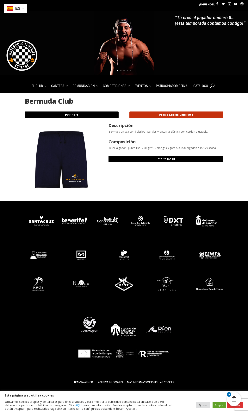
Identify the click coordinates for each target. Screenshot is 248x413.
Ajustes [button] (203, 405)
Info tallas (164, 159)
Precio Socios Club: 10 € (176, 115)
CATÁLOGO (200, 86)
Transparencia (84, 382)
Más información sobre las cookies (150, 382)
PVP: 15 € (71, 115)
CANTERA (57, 86)
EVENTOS (141, 86)
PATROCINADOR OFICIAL (172, 86)
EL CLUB (37, 86)
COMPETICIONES (114, 86)
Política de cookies (110, 382)
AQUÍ (78, 405)
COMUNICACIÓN (83, 86)
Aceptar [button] (219, 405)
